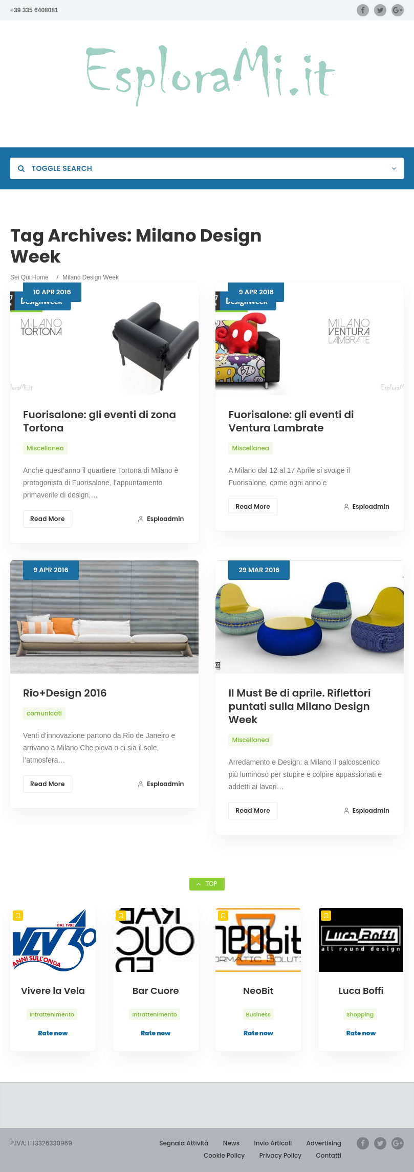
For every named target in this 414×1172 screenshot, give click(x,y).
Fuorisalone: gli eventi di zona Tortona (99, 421)
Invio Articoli (273, 1143)
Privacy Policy (280, 1155)
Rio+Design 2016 (65, 693)
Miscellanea (45, 448)
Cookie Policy (224, 1155)
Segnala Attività (183, 1143)
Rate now (53, 1033)
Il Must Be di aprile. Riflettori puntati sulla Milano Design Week (299, 706)
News (231, 1143)
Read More (47, 518)
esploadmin (160, 518)
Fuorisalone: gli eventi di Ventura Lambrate (291, 421)
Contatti (328, 1155)
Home (40, 277)
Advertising (323, 1143)
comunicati (44, 713)
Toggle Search (55, 168)
